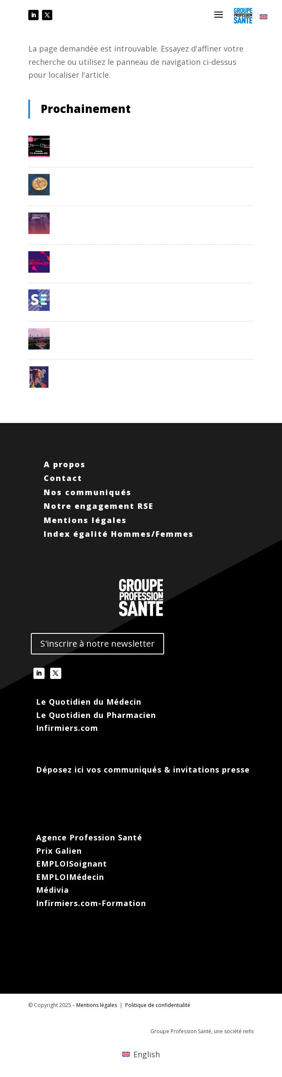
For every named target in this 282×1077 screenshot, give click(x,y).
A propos (65, 464)
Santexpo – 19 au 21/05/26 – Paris (110, 293)
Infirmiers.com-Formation (91, 903)
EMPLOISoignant (71, 863)
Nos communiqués (88, 492)
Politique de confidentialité (157, 1005)
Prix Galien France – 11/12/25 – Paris (114, 177)
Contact (63, 478)
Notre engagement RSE (100, 506)
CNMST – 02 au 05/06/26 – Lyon (107, 331)
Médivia (52, 890)
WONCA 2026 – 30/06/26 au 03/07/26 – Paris (127, 369)
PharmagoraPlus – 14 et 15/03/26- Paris (120, 216)
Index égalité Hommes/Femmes (119, 534)
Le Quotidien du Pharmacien (96, 715)
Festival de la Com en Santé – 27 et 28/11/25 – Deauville (144, 139)
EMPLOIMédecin (70, 877)
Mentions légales (85, 520)
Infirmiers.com (67, 728)
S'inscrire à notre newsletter (97, 643)
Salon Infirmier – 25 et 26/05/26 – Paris (118, 254)
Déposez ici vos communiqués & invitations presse (143, 769)
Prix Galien (59, 851)
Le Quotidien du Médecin (88, 702)
